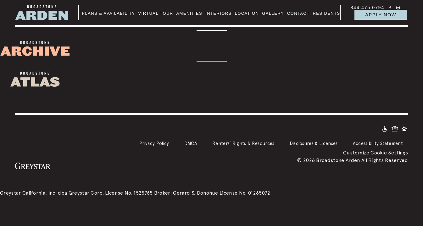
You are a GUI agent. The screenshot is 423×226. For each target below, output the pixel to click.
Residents (326, 13)
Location (247, 13)
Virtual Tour (155, 13)
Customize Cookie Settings (375, 153)
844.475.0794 (367, 7)
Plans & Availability (108, 13)
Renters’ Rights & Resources (243, 143)
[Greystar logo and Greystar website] (32, 165)
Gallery (273, 13)
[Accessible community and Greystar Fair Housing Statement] (385, 129)
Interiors (218, 13)
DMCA (190, 143)
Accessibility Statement (378, 143)
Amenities (189, 13)
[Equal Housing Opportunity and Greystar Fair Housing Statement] (394, 129)
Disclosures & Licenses (314, 143)
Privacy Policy (154, 143)
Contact (298, 13)
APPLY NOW (380, 14)
